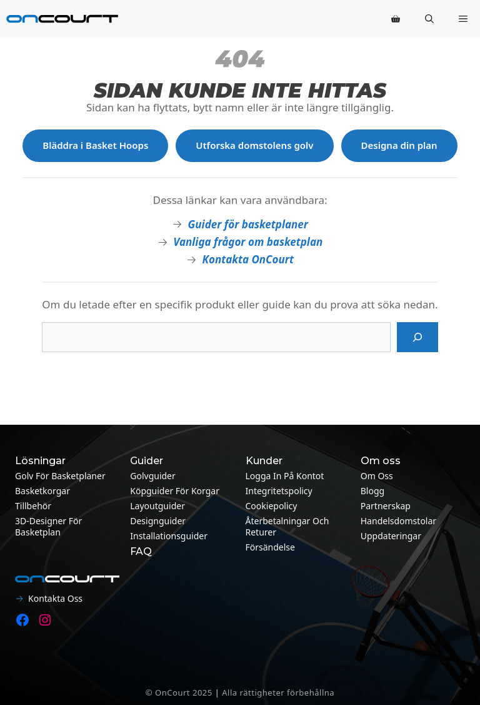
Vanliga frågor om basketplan (247, 242)
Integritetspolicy (279, 491)
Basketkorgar (42, 491)
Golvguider (153, 476)
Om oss (377, 476)
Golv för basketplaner (60, 476)
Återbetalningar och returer (287, 526)
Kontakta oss (55, 598)
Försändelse (270, 547)
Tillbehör (33, 506)
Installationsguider (169, 536)
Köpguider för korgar (174, 491)
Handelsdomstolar (398, 521)
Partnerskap (386, 506)
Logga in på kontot (285, 476)
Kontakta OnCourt (248, 259)
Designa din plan (399, 145)
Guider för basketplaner (248, 224)
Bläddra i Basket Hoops (95, 145)
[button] (429, 19)
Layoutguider (157, 506)
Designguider (158, 521)
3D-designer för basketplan (48, 526)
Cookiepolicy (272, 506)
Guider (146, 461)
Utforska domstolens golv (254, 145)
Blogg (372, 491)
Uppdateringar (391, 536)
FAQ (141, 551)
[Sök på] (417, 337)
